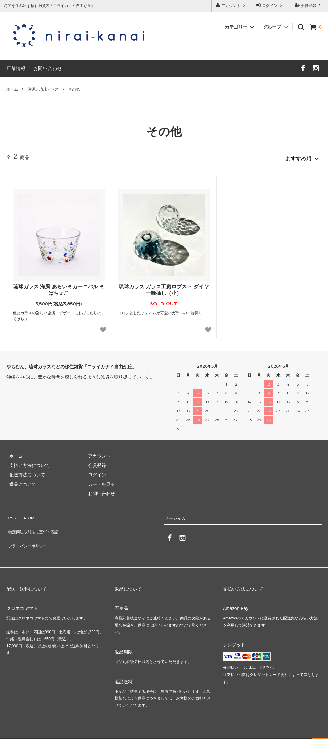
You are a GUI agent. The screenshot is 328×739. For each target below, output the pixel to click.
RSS (11, 513)
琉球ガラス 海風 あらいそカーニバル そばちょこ (58, 287)
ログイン (270, 5)
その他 (74, 89)
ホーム (12, 89)
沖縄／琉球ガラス (43, 89)
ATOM (25, 513)
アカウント (231, 5)
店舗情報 (16, 68)
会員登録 (309, 5)
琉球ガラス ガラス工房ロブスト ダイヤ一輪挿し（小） (164, 287)
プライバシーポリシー (28, 532)
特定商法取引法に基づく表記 (35, 522)
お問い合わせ (47, 68)
